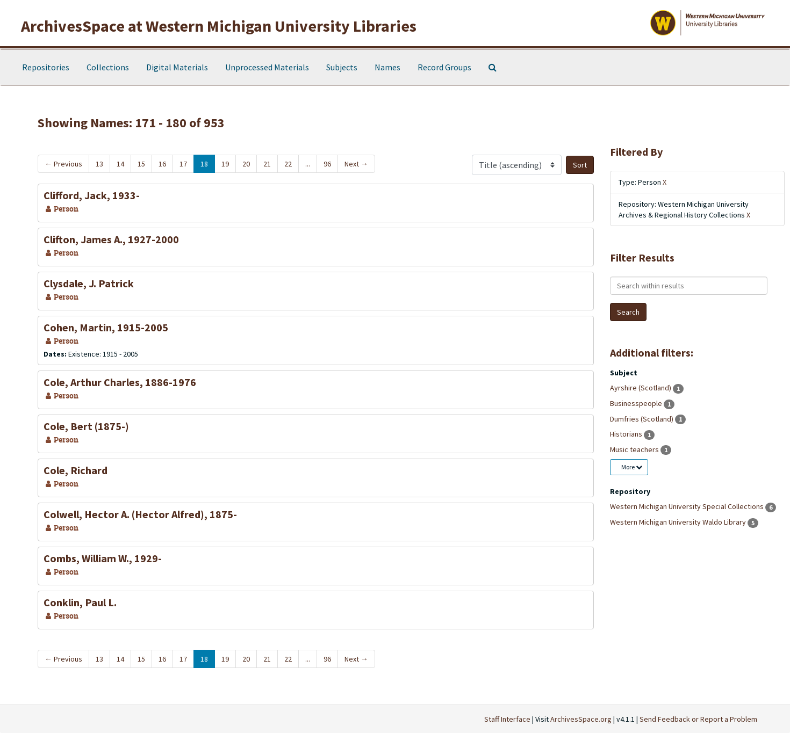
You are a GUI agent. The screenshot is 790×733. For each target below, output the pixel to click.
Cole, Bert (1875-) (86, 426)
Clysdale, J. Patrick (89, 283)
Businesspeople (637, 403)
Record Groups (444, 67)
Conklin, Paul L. (80, 602)
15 (141, 164)
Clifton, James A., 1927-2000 (111, 239)
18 (204, 164)
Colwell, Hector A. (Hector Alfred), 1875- (140, 514)
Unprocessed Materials (267, 67)
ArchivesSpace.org (581, 719)
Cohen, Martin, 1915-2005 (106, 327)
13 (99, 164)
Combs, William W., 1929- (103, 558)
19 (225, 164)
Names (387, 67)
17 (183, 164)
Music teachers (635, 449)
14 (120, 164)
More (631, 467)
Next (356, 164)
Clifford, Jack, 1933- (92, 195)
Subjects (341, 67)
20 (246, 164)
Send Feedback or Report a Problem (698, 719)
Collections (108, 67)
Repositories (45, 67)
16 (162, 164)
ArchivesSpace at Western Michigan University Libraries (218, 26)
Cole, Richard (75, 470)
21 (267, 164)
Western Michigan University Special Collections (687, 506)
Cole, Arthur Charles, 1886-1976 (120, 382)
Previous (63, 164)
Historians (627, 434)
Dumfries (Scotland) (642, 419)
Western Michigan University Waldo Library (679, 522)
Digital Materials (177, 67)
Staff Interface (507, 719)
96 (327, 164)
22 (288, 164)
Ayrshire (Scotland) (641, 388)
